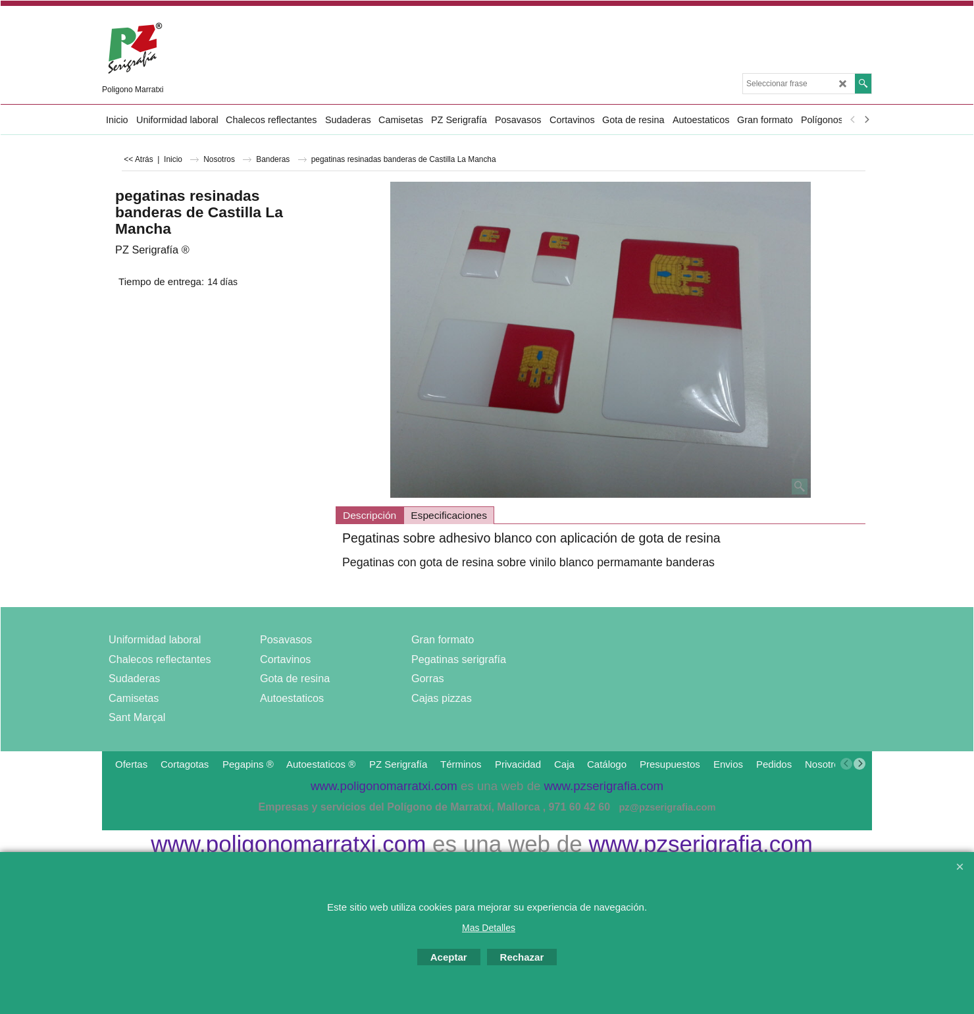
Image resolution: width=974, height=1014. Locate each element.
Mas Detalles (488, 927)
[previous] (853, 120)
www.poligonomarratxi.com (288, 844)
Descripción (369, 515)
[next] (866, 120)
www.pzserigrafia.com (700, 844)
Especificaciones (449, 515)
